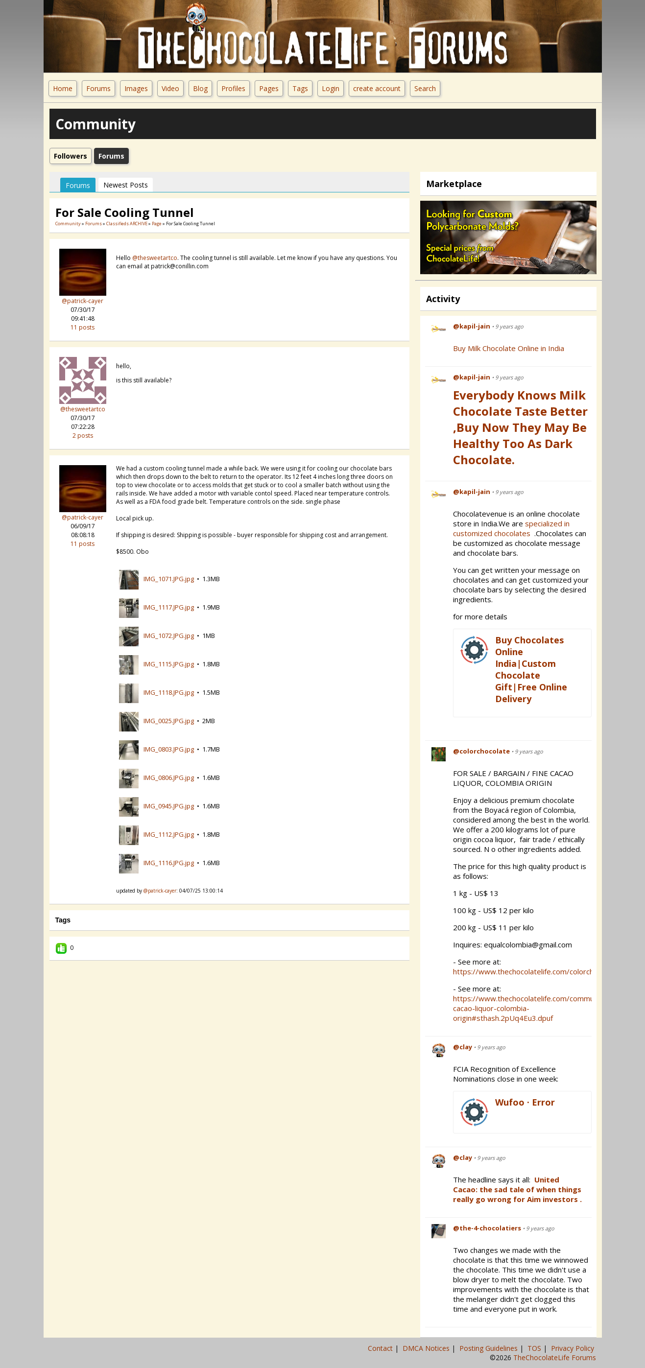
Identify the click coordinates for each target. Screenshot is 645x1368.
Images (136, 88)
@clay (462, 1046)
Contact (381, 1348)
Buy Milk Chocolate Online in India (508, 348)
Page (157, 223)
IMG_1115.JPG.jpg (168, 664)
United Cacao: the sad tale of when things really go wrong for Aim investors (517, 1189)
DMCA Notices (427, 1348)
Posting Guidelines (489, 1348)
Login (330, 88)
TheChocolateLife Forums (554, 1357)
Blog (200, 88)
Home (62, 88)
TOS (535, 1348)
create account (377, 88)
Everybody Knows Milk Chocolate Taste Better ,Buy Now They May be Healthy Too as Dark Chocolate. (520, 427)
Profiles (233, 88)
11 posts (83, 327)
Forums (98, 88)
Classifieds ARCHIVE (126, 223)
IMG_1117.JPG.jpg (168, 607)
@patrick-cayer (82, 301)
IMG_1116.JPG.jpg (168, 862)
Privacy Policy (573, 1348)
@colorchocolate (481, 751)
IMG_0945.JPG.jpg (168, 806)
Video (170, 88)
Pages (269, 88)
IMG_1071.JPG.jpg (168, 578)
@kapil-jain (471, 326)
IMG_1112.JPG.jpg (168, 834)
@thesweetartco (82, 409)
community (68, 223)
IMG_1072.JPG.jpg (168, 635)
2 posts (82, 435)
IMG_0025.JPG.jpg (168, 720)
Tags (300, 88)
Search (425, 88)
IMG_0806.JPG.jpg (168, 777)
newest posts (125, 184)
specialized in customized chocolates (511, 528)
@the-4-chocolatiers (487, 1228)
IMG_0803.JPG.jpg (168, 749)
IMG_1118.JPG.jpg (168, 692)
